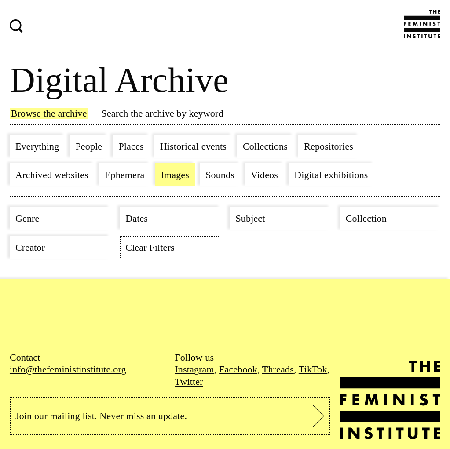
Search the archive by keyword (162, 113)
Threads (278, 369)
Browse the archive (49, 113)
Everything (37, 146)
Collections (265, 146)
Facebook (238, 369)
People (88, 146)
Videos (264, 174)
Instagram (194, 369)
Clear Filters (149, 247)
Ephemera (124, 174)
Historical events (193, 146)
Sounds (219, 174)
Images (175, 174)
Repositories (328, 146)
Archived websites (51, 174)
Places (130, 146)
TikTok (313, 369)
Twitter (189, 381)
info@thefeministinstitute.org (68, 369)
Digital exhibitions (331, 174)
